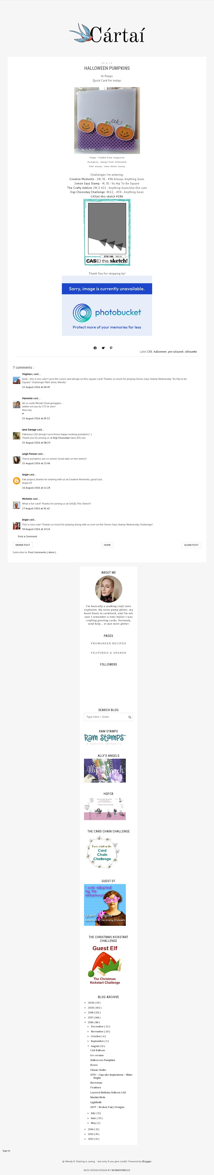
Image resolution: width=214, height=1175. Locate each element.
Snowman (96, 1082)
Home (107, 544)
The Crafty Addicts (79, 188)
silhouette (191, 351)
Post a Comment (27, 536)
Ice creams (97, 1055)
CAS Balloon (97, 1050)
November (97, 1031)
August (95, 1046)
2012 (91, 1138)
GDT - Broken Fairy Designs (107, 1107)
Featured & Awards (108, 652)
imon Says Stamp (88, 183)
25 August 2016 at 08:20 (36, 442)
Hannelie (27, 398)
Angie (25, 474)
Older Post (191, 544)
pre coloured (176, 351)
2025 (91, 1007)
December (97, 1026)
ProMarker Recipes (108, 643)
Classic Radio (98, 1069)
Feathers (95, 1087)
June (94, 1118)
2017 (91, 1017)
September (97, 1041)
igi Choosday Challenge (88, 192)
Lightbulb (96, 1102)
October (96, 1036)
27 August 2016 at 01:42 (36, 508)
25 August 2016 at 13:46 (36, 463)
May (94, 1122)
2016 (91, 1022)
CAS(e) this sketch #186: (107, 196)
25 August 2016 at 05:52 (36, 418)
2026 (91, 1002)
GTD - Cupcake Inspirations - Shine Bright (111, 1076)
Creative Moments (82, 179)
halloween (160, 351)
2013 (91, 1134)
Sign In (6, 1150)
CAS (150, 351)
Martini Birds (97, 1097)
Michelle (27, 498)
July (93, 1113)
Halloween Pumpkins (102, 1060)
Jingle (25, 519)
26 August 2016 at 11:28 (36, 487)
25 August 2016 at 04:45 (36, 387)
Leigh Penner (30, 453)
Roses (94, 1064)
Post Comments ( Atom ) (42, 552)
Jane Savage (29, 429)
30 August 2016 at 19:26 (36, 529)
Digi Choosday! (61, 437)
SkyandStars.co (120, 1170)
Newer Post (22, 544)
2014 (91, 1129)
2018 (91, 1012)
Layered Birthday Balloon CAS (108, 1092)
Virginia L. (28, 374)
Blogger (146, 1161)
